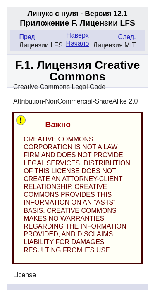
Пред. (28, 36)
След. (127, 36)
